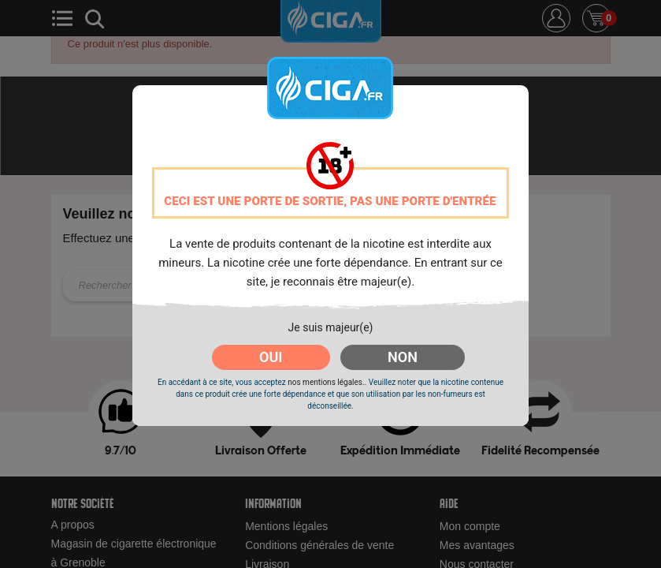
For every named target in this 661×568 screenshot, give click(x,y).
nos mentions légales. (326, 382)
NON (403, 357)
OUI (270, 357)
